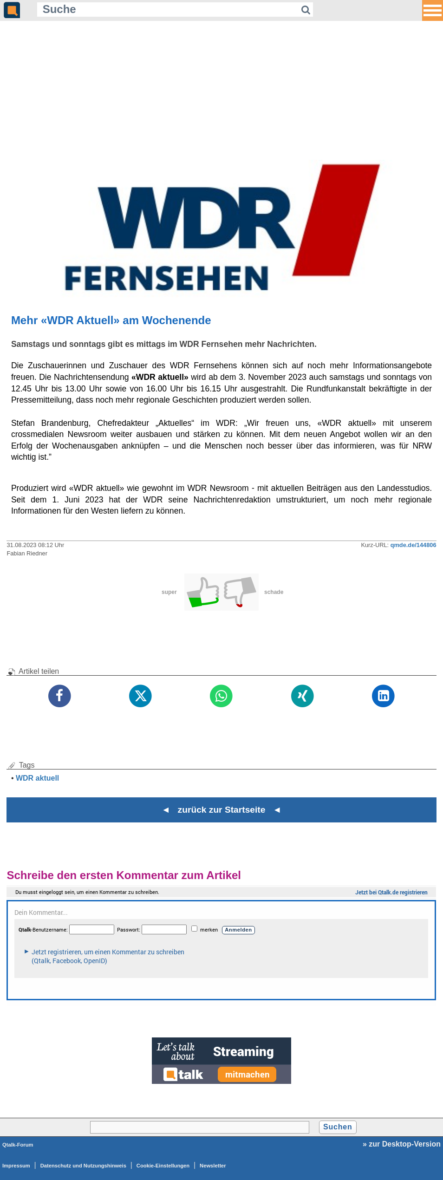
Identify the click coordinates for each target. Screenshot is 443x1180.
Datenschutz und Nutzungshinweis (83, 1165)
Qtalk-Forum (17, 1144)
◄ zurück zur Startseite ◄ (222, 810)
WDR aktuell (37, 778)
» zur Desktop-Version (402, 1144)
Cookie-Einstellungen (163, 1165)
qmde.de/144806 (413, 544)
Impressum (16, 1165)
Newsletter (213, 1165)
